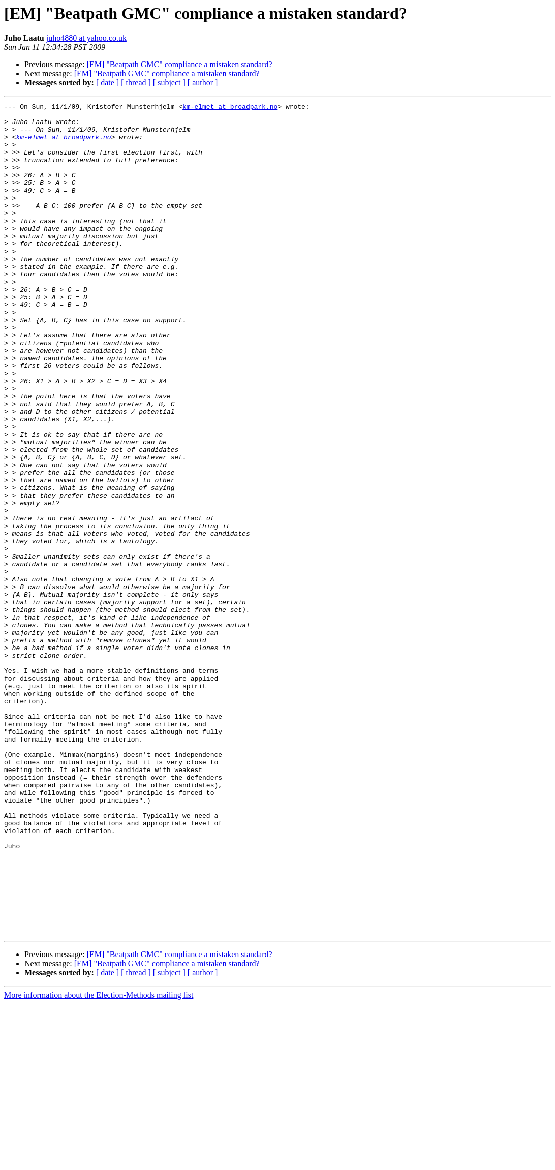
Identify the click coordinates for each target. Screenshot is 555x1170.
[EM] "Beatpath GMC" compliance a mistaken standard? (179, 64)
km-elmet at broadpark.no (230, 107)
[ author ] (203, 82)
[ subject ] (169, 82)
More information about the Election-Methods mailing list (98, 1161)
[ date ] (107, 82)
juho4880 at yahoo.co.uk (86, 38)
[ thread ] (136, 82)
